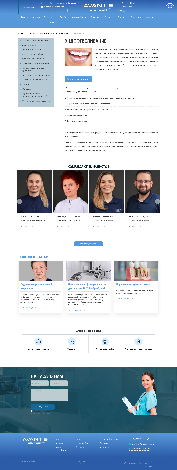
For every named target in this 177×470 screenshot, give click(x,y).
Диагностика (29, 45)
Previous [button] (19, 201)
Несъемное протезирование (36, 75)
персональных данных (41, 413)
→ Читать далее (28, 308)
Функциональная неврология (36, 101)
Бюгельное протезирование (36, 80)
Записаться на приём (78, 79)
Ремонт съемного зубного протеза (35, 69)
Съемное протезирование (35, 63)
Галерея (48, 17)
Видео (52, 22)
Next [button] (157, 201)
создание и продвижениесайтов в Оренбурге (147, 463)
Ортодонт (27, 89)
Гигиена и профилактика (35, 40)
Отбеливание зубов (32, 50)
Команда (95, 17)
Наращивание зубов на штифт (133, 284)
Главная (24, 17)
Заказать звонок (127, 7)
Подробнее (27, 226)
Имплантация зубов (32, 54)
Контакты (150, 17)
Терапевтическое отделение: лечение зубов (35, 95)
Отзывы (122, 17)
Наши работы (78, 17)
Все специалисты (88, 244)
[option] (35, 200)
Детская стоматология (34, 59)
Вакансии (136, 17)
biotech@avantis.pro (54, 7)
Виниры (25, 85)
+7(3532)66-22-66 (127, 3)
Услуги (36, 17)
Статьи (108, 17)
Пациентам (28, 7)
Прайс (63, 17)
